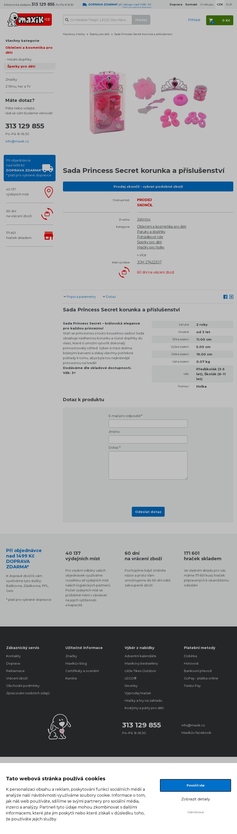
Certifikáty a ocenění (82, 671)
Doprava (13, 663)
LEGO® (131, 678)
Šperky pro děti (21, 66)
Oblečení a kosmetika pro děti (29, 50)
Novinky (131, 686)
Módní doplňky (19, 59)
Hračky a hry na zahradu (143, 700)
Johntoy (144, 219)
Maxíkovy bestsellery (141, 663)
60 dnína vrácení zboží (19, 213)
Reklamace (15, 671)
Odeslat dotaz (148, 512)
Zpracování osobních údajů (28, 693)
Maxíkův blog (76, 663)
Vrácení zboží (17, 678)
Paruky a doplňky (151, 232)
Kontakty (13, 656)
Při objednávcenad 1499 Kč (28, 167)
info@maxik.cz (17, 141)
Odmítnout (195, 812)
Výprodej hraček (138, 693)
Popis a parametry (81, 297)
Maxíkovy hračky (74, 34)
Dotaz (111, 297)
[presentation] (148, 491)
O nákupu (207, 4)
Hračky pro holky (150, 247)
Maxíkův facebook (196, 733)
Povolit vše (196, 785)
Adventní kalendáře (140, 656)
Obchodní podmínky (23, 686)
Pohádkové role (150, 237)
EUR (229, 4)
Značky (11, 79)
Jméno (114, 432)
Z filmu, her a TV (18, 86)
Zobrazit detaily (195, 799)
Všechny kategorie (22, 41)
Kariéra (71, 678)
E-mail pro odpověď (124, 416)
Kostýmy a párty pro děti (144, 708)
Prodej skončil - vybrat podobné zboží (148, 186)
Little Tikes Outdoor (140, 671)
